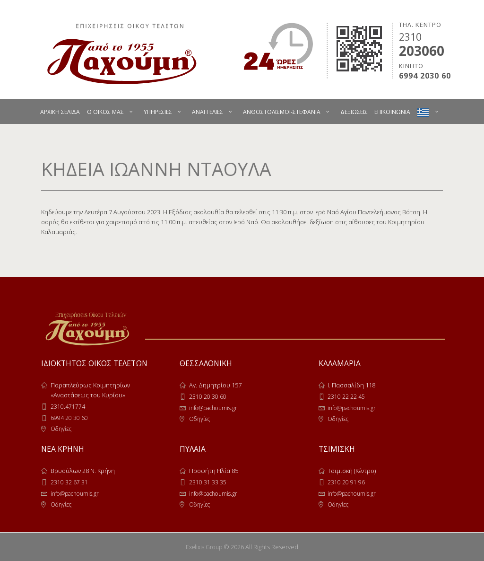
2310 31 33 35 (207, 482)
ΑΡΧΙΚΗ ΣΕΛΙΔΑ (60, 112)
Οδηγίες (62, 428)
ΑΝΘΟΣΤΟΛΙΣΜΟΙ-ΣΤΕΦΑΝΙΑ (281, 112)
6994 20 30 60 (69, 417)
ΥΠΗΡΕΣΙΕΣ (158, 112)
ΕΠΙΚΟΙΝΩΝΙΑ (392, 112)
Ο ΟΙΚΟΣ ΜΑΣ (105, 112)
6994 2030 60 (425, 76)
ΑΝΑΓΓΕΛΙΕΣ (207, 112)
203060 (421, 51)
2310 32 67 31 (69, 482)
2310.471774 (68, 406)
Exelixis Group (204, 547)
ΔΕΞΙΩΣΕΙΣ (354, 112)
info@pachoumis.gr (216, 407)
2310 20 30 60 (207, 396)
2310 (410, 37)
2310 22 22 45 (346, 396)
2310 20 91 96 (346, 482)
